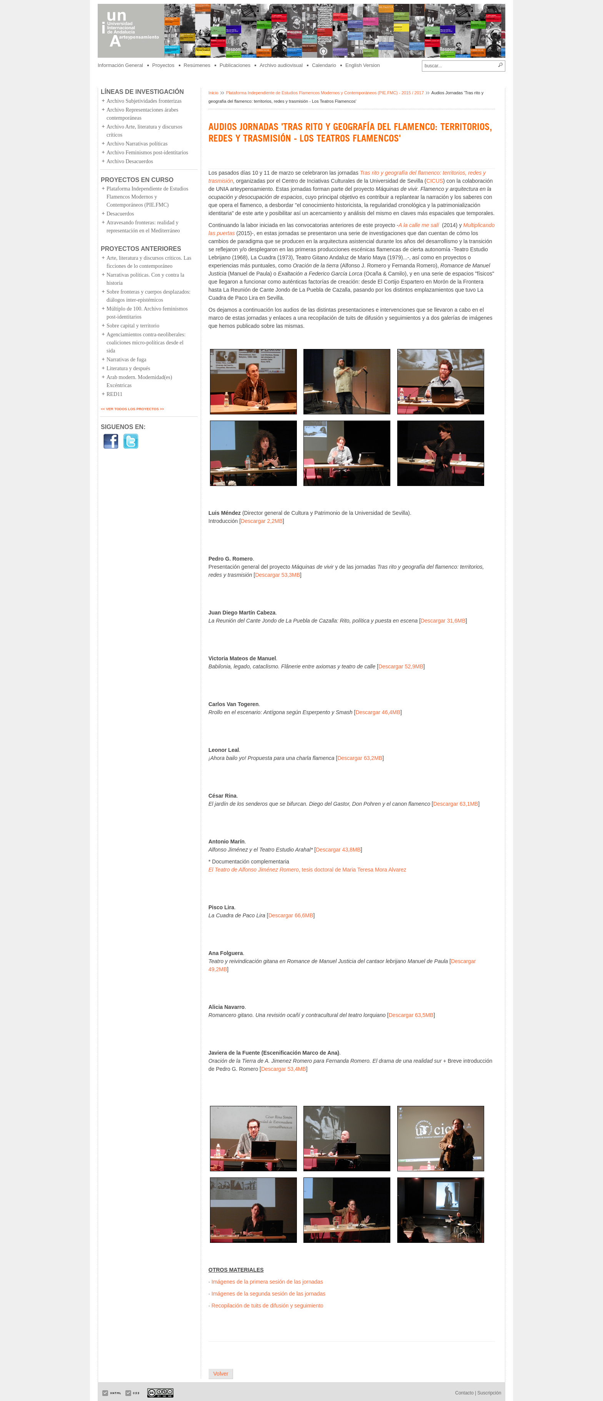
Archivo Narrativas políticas (137, 144)
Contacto (464, 1393)
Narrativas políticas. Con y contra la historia (145, 279)
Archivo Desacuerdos (130, 161)
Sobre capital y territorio (133, 326)
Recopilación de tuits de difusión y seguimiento (267, 1305)
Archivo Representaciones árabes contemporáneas (142, 114)
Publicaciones (235, 65)
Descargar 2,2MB (262, 521)
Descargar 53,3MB (277, 575)
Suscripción (489, 1393)
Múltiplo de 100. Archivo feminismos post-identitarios (147, 313)
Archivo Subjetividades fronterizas (144, 101)
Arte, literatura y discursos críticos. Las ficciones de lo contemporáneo (149, 262)
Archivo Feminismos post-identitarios (147, 152)
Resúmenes (197, 65)
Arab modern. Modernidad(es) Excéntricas (139, 381)
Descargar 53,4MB (283, 1069)
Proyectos (163, 65)
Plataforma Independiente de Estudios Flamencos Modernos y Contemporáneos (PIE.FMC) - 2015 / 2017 (325, 92)
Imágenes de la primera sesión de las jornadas (267, 1282)
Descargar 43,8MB (338, 850)
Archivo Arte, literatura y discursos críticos (144, 131)
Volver (220, 1374)
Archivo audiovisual (281, 65)
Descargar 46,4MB (377, 712)
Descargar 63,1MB (455, 804)
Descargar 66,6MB (290, 915)
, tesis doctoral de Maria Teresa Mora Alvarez (307, 870)
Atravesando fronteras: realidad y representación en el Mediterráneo (143, 227)
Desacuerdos (120, 214)
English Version (362, 65)
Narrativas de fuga (126, 359)
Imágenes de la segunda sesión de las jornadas (269, 1294)
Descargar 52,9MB (400, 666)
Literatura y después (128, 368)
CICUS (434, 181)
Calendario (324, 65)
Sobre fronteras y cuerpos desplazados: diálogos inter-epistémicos (148, 296)
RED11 (114, 394)
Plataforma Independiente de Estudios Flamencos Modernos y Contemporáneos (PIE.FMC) (147, 197)
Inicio (213, 92)
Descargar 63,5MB (410, 1015)
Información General (120, 65)
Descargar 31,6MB (443, 621)
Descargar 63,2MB (359, 758)
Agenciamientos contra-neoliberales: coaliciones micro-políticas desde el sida (146, 343)
